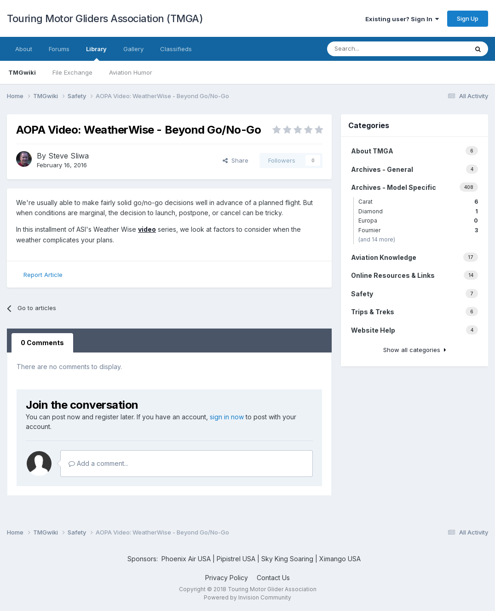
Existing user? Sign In (402, 19)
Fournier (418, 230)
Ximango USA (340, 559)
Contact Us (273, 578)
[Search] (373, 48)
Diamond (418, 211)
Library (96, 53)
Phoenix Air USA (186, 559)
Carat (418, 202)
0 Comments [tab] (42, 343)
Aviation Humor (130, 72)
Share (235, 160)
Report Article (43, 274)
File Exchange (72, 72)
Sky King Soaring (287, 559)
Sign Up (467, 18)
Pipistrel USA (237, 559)
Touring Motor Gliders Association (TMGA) (105, 18)
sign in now (227, 417)
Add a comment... (98, 463)
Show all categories (414, 349)
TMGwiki (22, 72)
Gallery (133, 49)
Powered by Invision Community (247, 597)
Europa (418, 220)
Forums (59, 49)
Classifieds (176, 49)
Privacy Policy (226, 578)
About (23, 49)
